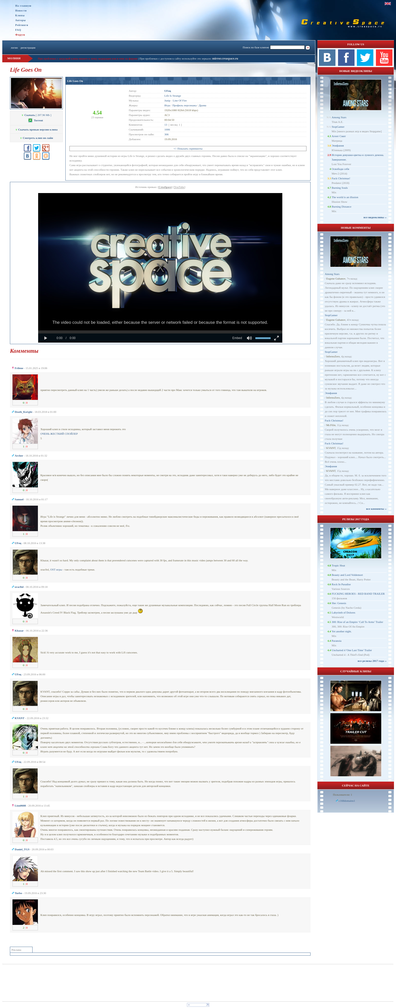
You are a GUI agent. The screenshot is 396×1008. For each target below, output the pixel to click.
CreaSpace (165, 186)
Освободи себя (340, 168)
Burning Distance (341, 206)
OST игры (56, 569)
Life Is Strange (172, 95)
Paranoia (336, 640)
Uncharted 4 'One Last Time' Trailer (352, 650)
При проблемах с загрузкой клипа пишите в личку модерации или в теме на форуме (88, 58)
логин (14, 47)
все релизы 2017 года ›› (372, 660)
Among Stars (339, 117)
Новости (21, 10)
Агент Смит (339, 136)
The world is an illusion (345, 197)
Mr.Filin (330, 425)
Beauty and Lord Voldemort (347, 574)
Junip (167, 100)
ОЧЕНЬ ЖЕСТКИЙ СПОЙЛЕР (59, 433)
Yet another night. (342, 631)
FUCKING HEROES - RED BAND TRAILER (358, 593)
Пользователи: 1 (342, 794)
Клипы (20, 15)
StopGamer (338, 126)
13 (165, 124)
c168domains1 (347, 800)
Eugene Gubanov (335, 278)
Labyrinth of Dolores (343, 612)
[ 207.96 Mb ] (36, 114)
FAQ (18, 29)
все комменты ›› (376, 508)
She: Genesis (339, 603)
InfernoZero (333, 356)
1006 (167, 129)
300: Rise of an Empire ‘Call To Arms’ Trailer (357, 621)
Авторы (20, 20)
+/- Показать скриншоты (187, 148)
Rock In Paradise (341, 584)
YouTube (179, 186)
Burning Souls (340, 187)
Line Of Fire (180, 100)
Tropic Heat (338, 565)
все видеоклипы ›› (375, 217)
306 (166, 134)
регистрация (28, 47)
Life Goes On (75, 80)
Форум (20, 34)
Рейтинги (21, 25)
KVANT (330, 447)
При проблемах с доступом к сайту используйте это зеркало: (175, 58)
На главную (23, 5)
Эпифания (338, 145)
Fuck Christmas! (341, 178)
